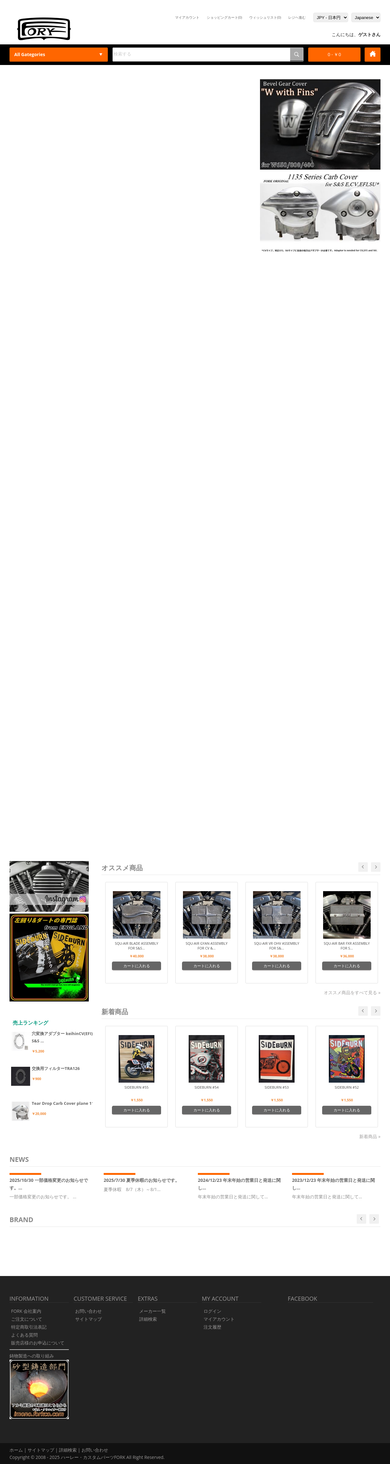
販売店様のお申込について (37, 1343)
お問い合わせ (88, 1311)
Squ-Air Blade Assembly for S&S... (136, 945)
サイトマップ (88, 1319)
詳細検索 (148, 1319)
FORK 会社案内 (26, 1311)
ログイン (212, 1311)
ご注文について (26, 1319)
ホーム (16, 1450)
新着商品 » (369, 1136)
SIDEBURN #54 (207, 1087)
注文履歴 (212, 1327)
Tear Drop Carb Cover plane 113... (66, 1103)
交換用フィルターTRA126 (56, 1068)
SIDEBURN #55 (137, 1087)
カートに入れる (136, 965)
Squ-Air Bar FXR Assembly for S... (347, 945)
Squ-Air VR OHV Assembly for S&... (276, 945)
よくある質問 (24, 1335)
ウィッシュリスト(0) (265, 17)
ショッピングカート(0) (224, 17)
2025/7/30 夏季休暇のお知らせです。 (141, 1180)
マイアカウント (187, 17)
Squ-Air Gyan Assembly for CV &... (206, 945)
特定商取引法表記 (29, 1327)
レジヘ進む (297, 17)
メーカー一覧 (152, 1311)
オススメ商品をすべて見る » (352, 992)
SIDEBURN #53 (277, 1087)
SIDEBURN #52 (347, 1087)
